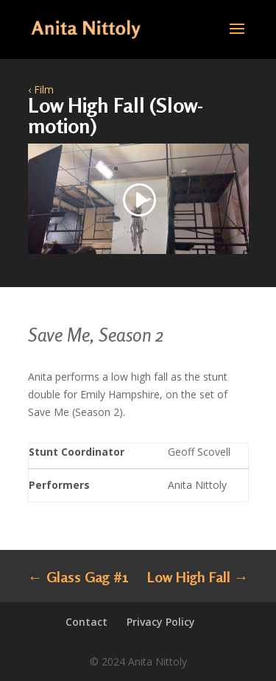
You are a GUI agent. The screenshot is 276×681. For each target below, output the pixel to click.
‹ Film (41, 89)
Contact (86, 622)
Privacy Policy (161, 622)
